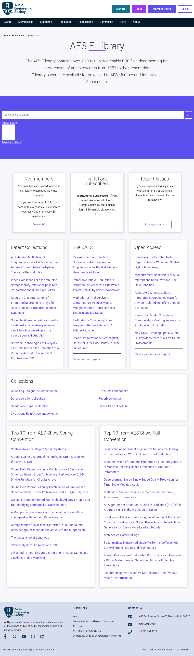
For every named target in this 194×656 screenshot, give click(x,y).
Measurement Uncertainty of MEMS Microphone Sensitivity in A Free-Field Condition (158, 280)
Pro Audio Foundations (113, 391)
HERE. (96, 214)
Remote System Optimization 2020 (34, 545)
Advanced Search (12, 142)
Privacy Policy (182, 649)
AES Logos (78, 626)
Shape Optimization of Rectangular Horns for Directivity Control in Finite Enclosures (96, 343)
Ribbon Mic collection (113, 406)
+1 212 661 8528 (148, 631)
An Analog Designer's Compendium (34, 391)
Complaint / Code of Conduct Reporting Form (97, 635)
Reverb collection (110, 398)
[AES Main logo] (17, 8)
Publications (18, 35)
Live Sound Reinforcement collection (35, 413)
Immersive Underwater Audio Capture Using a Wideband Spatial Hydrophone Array (157, 262)
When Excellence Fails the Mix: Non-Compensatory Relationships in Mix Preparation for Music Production (34, 285)
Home (6, 35)
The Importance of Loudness (30, 537)
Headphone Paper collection (29, 406)
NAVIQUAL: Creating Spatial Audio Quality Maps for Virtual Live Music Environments (157, 338)
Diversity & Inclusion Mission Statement (93, 621)
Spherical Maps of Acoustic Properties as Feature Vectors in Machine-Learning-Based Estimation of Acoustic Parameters (142, 467)
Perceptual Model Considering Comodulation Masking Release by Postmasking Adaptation (157, 320)
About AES (147, 649)
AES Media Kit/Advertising (87, 631)
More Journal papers (86, 359)
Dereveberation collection (28, 398)
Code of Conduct (164, 649)
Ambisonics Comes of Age (121, 535)
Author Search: (10, 122)
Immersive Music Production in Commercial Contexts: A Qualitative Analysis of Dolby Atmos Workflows (96, 285)
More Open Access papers (152, 354)
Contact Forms (147, 624)
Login (185, 8)
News (76, 616)
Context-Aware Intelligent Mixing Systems (38, 449)
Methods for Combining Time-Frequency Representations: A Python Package (92, 325)
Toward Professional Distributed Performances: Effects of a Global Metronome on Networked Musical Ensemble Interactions (142, 560)
